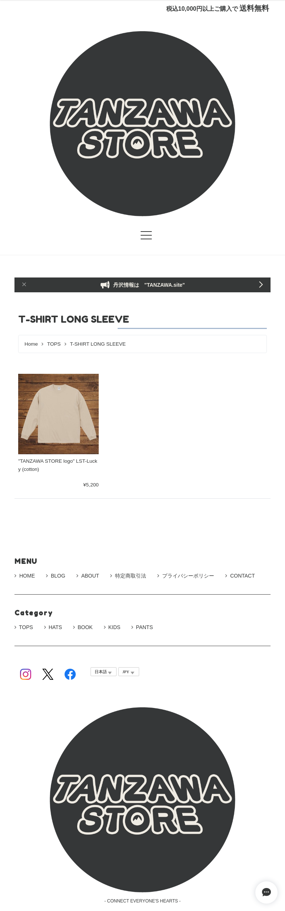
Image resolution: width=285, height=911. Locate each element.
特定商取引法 (128, 576)
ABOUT (87, 576)
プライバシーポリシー (185, 576)
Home (31, 344)
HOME (24, 576)
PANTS (144, 627)
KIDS (114, 627)
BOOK (85, 627)
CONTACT (240, 576)
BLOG (55, 576)
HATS (55, 627)
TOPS (54, 344)
